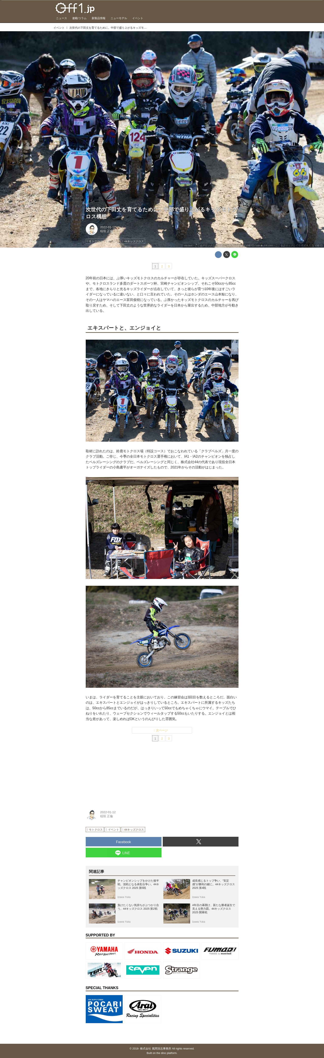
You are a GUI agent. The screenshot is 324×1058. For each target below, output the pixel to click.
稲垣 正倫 (106, 231)
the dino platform (166, 1053)
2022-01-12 (108, 227)
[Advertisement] (117, 776)
